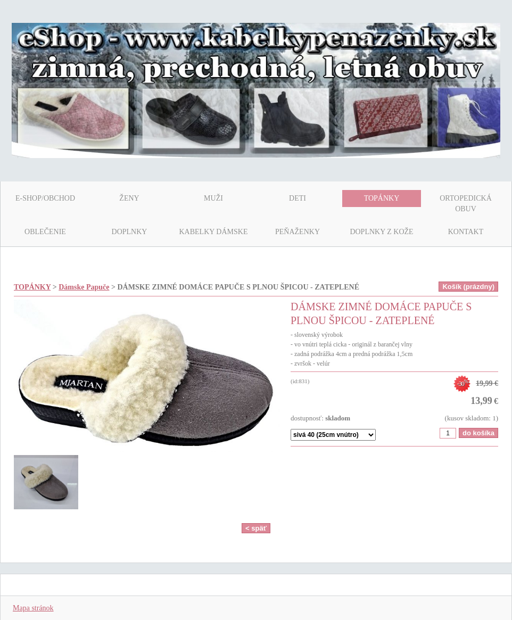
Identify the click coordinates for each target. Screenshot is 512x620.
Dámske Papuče (84, 287)
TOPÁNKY (32, 287)
